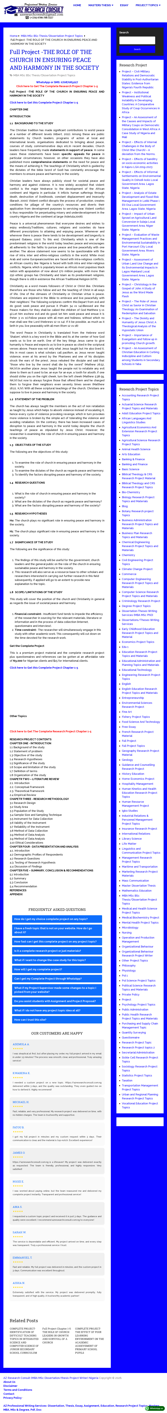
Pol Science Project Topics (138, 980)
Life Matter (129, 843)
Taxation (127, 1080)
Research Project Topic (137, 1042)
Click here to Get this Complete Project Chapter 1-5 (44, 102)
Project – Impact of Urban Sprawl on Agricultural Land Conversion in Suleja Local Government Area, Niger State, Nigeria (139, 221)
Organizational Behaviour (137, 946)
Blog (125, 506)
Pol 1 (125, 975)
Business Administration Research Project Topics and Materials (140, 524)
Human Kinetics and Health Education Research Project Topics (139, 792)
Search (124, 32)
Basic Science (130, 469)
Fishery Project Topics (136, 716)
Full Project (129, 740)
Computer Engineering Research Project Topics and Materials (140, 583)
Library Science (132, 838)
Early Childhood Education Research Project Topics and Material (140, 632)
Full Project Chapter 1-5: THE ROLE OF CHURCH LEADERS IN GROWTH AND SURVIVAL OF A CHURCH (56, 1335)
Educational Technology (137, 669)
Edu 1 (125, 646)
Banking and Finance (135, 464)
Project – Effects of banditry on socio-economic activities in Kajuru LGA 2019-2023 (140, 163)
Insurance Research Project (139, 828)
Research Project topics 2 (138, 1047)
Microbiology (130, 927)
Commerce (129, 574)
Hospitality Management (137, 783)
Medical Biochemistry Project (140, 917)
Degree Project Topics (136, 606)
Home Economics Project (138, 778)
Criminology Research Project (141, 601)
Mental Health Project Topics (140, 922)
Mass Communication (135, 880)
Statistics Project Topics (137, 1075)
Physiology (129, 970)
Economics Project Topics (138, 641)
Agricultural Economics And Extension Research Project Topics (139, 431)
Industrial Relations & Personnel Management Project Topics (137, 819)
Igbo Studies (130, 810)
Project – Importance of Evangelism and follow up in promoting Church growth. (139, 339)
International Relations (136, 833)
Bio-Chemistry (131, 492)
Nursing (127, 932)
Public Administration (135, 1009)
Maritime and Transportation (140, 866)
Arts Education (131, 454)
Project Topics (147, 5)
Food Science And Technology (141, 721)
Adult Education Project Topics (141, 413)
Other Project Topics (135, 960)
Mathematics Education (137, 890)
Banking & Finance (133, 459)
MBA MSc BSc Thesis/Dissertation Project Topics (44, 75)
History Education (133, 773)
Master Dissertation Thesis (139, 885)
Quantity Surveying (134, 1032)
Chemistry (128, 555)
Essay (124, 5)
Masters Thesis (100, 5)
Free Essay (129, 726)
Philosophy (129, 965)
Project (126, 999)
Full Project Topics (133, 745)
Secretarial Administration (138, 1052)
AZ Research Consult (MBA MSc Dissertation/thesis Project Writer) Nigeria (50, 1376)
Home (77, 5)
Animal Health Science (136, 449)
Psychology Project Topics (138, 1004)
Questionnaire (131, 1037)
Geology (127, 759)
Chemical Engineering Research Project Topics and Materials (140, 546)
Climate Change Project (137, 569)
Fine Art (127, 711)
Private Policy (130, 994)
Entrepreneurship (133, 697)
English (126, 683)
